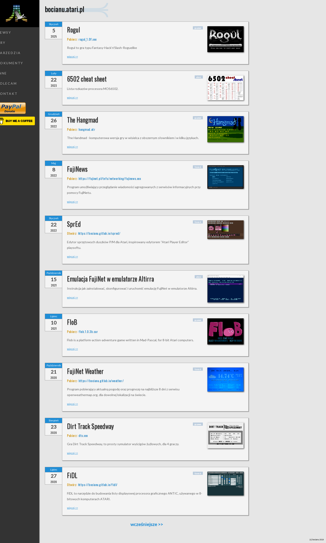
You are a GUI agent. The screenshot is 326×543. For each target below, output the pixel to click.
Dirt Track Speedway (96, 426)
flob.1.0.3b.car (94, 331)
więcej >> (78, 56)
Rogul (79, 29)
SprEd (80, 223)
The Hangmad (88, 119)
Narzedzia (15, 53)
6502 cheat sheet (93, 78)
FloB (78, 322)
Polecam (13, 83)
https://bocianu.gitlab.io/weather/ (107, 380)
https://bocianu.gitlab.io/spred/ (105, 233)
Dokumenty (16, 63)
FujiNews (83, 168)
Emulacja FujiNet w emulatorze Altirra (116, 278)
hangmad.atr (93, 129)
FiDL (78, 475)
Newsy (10, 32)
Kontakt (13, 94)
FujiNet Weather (91, 371)
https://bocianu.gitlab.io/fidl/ (103, 484)
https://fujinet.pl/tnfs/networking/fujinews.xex (116, 178)
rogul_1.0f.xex (94, 39)
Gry (7, 43)
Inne (8, 73)
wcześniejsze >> (153, 524)
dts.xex (89, 435)
